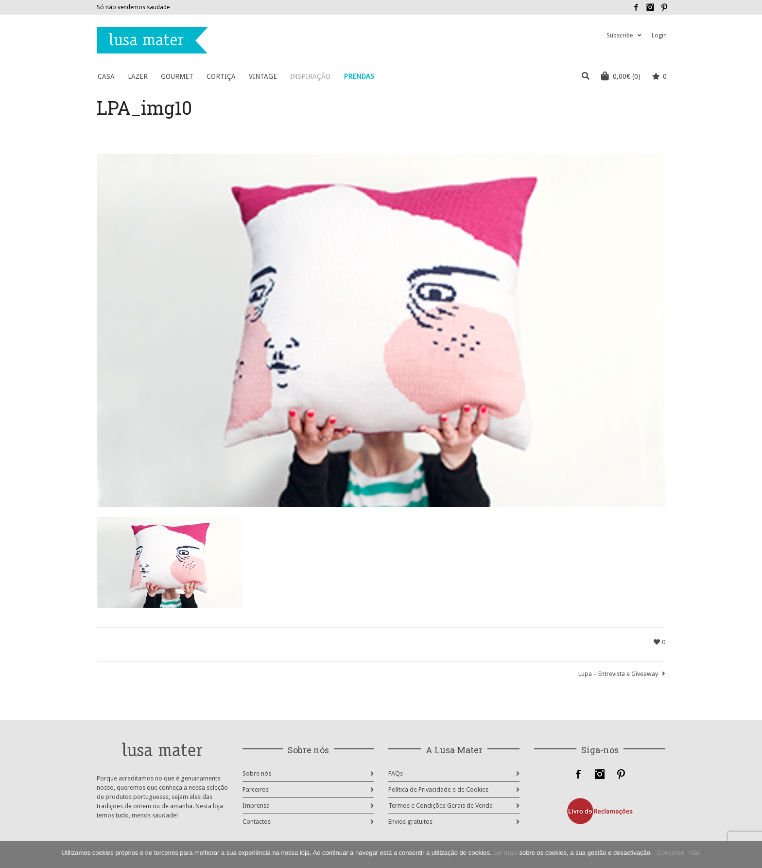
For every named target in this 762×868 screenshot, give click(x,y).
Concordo (670, 852)
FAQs (395, 773)
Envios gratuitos (410, 821)
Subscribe (619, 35)
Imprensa (256, 805)
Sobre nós (256, 773)
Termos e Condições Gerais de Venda (440, 805)
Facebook (636, 7)
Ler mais (505, 852)
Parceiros (255, 789)
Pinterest (664, 7)
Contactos (256, 821)
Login (659, 35)
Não (695, 852)
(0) (621, 75)
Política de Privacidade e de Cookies (438, 789)
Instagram (650, 7)
